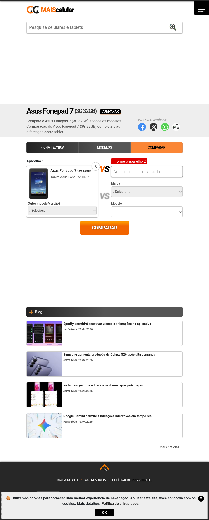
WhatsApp (165, 127)
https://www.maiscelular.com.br (52, 10)
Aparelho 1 (35, 161)
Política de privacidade (132, 480)
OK (104, 512)
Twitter (153, 127)
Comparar (156, 147)
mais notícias (169, 447)
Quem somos (95, 480)
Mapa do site (68, 480)
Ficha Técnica (52, 147)
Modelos (104, 147)
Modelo (116, 204)
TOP (105, 469)
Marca (115, 183)
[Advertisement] (104, 68)
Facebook (142, 127)
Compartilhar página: (176, 127)
